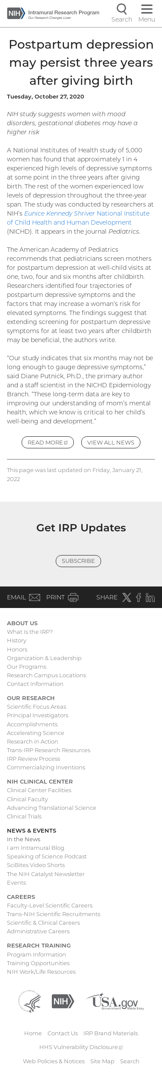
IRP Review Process (33, 758)
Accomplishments (32, 724)
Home (33, 1033)
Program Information (36, 954)
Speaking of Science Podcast (47, 856)
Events (16, 882)
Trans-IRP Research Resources (48, 750)
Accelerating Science (35, 732)
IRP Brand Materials (110, 1033)
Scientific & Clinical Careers (43, 922)
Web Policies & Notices (54, 1061)
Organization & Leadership (44, 657)
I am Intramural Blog (35, 847)
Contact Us (63, 1033)
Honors (17, 649)
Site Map (102, 1061)
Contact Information (35, 683)
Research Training (39, 945)
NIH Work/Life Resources (41, 971)
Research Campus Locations (46, 675)
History (16, 640)
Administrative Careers (38, 931)
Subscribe (78, 560)
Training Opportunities (38, 963)
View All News (110, 442)
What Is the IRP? (30, 631)
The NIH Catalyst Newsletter (46, 873)
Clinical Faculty (27, 799)
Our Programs (26, 666)
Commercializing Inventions (46, 767)
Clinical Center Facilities (39, 790)
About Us (22, 623)
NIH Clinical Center (40, 781)
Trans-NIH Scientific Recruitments (53, 913)
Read (51, 443)
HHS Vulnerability (81, 1046)
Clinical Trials (24, 816)
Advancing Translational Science (51, 807)
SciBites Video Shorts (36, 864)
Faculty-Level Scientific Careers (49, 905)
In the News (23, 839)
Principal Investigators (37, 715)
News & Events (31, 830)
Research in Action (32, 741)
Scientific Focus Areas (36, 706)
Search (130, 1061)
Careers (21, 896)
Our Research (31, 697)
